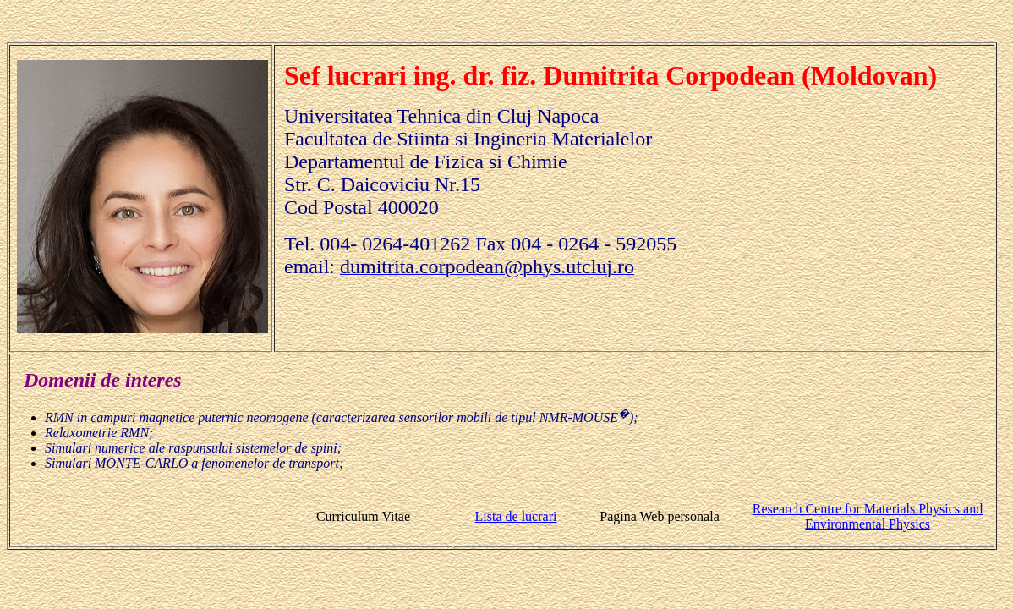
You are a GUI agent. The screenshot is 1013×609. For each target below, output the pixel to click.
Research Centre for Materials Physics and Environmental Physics (868, 516)
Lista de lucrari (516, 516)
